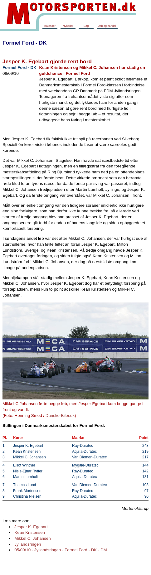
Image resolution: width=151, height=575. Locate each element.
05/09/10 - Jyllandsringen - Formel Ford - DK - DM (60, 550)
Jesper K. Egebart (31, 526)
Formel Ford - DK (24, 43)
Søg (86, 25)
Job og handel (107, 25)
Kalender (50, 25)
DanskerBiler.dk (60, 415)
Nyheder (68, 25)
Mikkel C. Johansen (32, 538)
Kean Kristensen (29, 532)
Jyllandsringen (27, 544)
